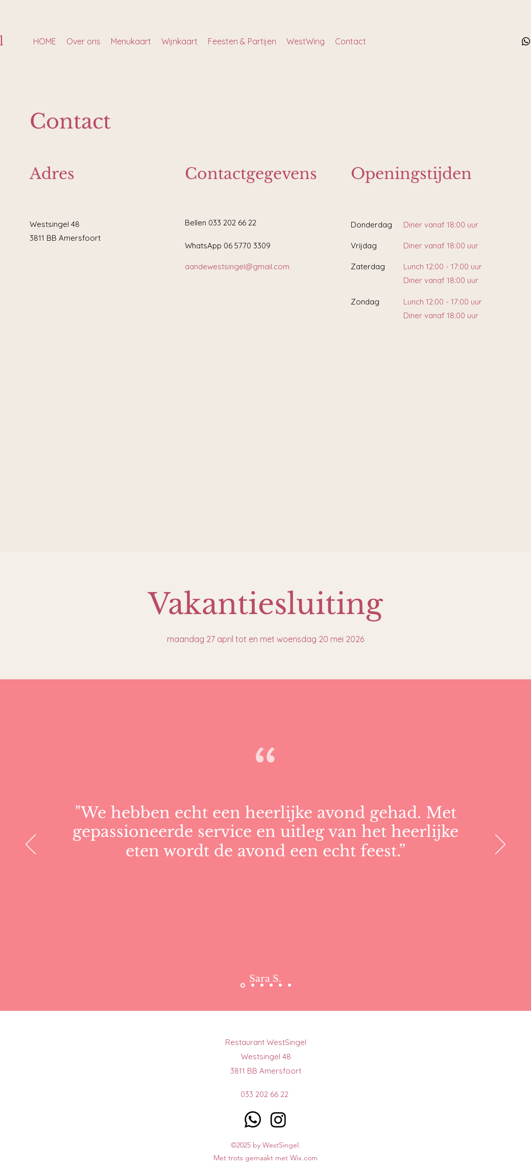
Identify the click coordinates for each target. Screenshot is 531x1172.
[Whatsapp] (526, 41)
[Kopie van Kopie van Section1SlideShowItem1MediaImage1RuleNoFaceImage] (289, 985)
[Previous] (31, 845)
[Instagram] (278, 1119)
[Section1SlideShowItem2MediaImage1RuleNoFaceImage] (261, 985)
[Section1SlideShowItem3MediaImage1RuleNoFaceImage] (242, 985)
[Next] (500, 845)
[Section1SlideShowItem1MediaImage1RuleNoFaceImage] (252, 985)
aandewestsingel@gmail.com (237, 266)
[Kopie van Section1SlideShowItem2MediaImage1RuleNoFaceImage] (280, 985)
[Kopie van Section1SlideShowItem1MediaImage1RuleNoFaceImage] (271, 985)
